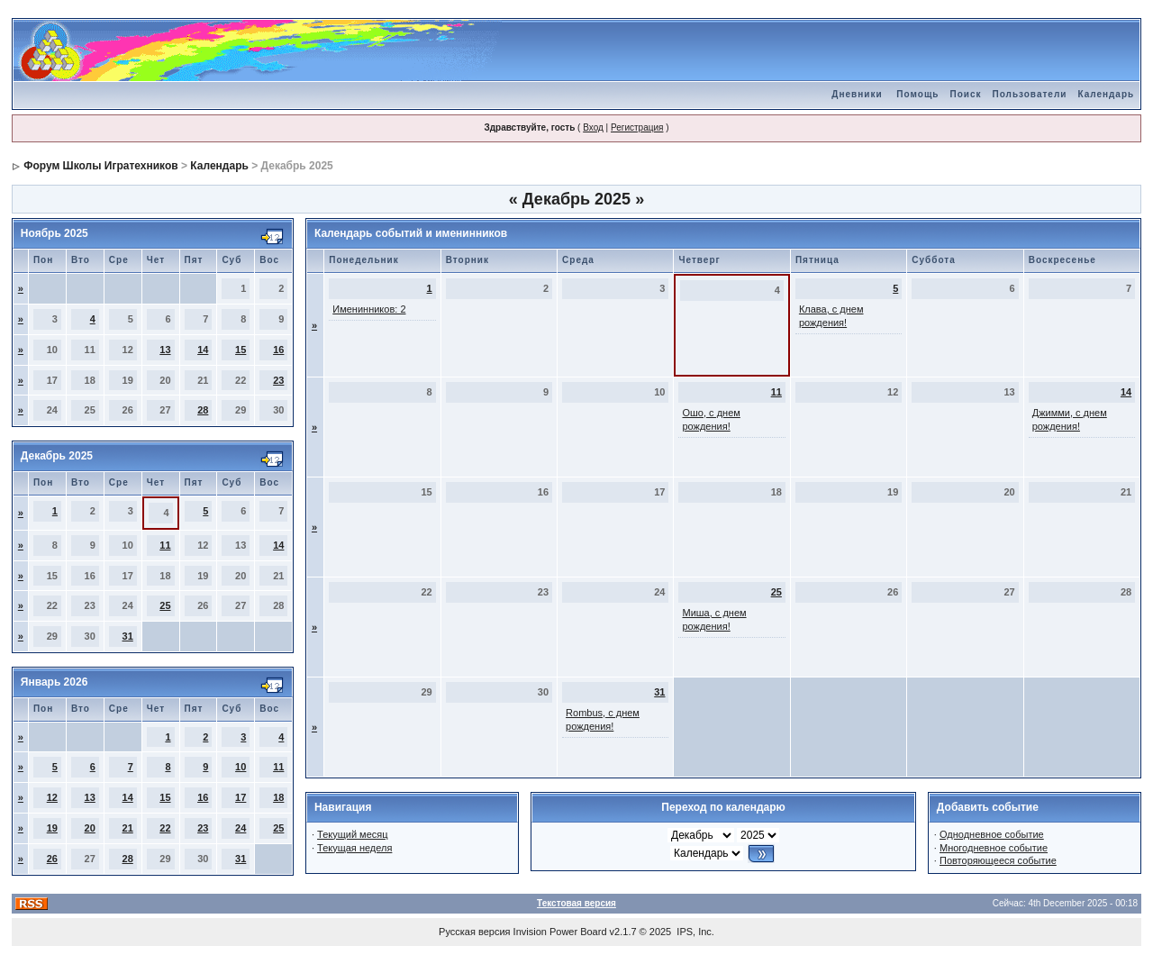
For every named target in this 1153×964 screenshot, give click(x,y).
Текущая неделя (354, 847)
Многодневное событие (994, 847)
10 (240, 766)
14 (202, 349)
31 (128, 636)
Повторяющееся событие (998, 860)
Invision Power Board (560, 931)
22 (164, 828)
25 (164, 605)
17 (240, 797)
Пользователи (1029, 94)
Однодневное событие (992, 834)
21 (128, 828)
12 (52, 797)
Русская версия (474, 931)
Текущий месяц (352, 834)
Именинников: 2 (368, 309)
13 (164, 349)
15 (240, 349)
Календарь (1105, 94)
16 (278, 349)
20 (90, 828)
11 (164, 545)
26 (52, 858)
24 (240, 828)
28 (202, 410)
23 (278, 380)
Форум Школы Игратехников (100, 165)
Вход (593, 127)
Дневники (856, 94)
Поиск (965, 94)
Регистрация (637, 127)
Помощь (917, 94)
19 (52, 828)
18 (278, 797)
